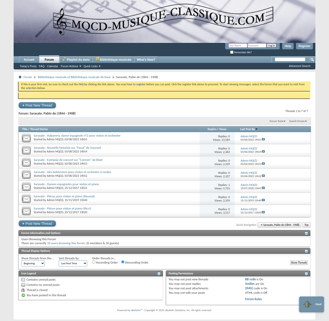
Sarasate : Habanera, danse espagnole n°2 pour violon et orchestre (77, 135)
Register (304, 46)
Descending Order (135, 262)
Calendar (52, 66)
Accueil (29, 59)
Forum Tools (276, 121)
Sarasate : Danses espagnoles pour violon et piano (66, 184)
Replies (212, 129)
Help (288, 46)
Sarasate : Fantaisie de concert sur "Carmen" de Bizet (68, 160)
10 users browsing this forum (66, 243)
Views (222, 129)
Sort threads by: (69, 258)
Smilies (249, 284)
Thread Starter (39, 129)
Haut (312, 304)
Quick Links (91, 66)
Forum (49, 59)
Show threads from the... (37, 258)
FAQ (42, 66)
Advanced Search (299, 65)
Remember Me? (241, 52)
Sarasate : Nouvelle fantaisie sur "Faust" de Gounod (67, 147)
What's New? (146, 59)
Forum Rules (253, 299)
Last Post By (249, 129)
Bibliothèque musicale (113, 59)
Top (306, 225)
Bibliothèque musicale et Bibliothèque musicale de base (74, 77)
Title (24, 129)
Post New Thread (37, 105)
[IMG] (249, 288)
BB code (250, 279)
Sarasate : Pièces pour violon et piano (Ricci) (62, 208)
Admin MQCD (55, 139)
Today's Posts (28, 66)
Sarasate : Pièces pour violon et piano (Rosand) (64, 196)
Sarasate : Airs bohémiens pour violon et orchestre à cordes (72, 172)
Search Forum (297, 121)
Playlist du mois (76, 59)
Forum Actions (69, 66)
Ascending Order (105, 262)
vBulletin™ (136, 310)
